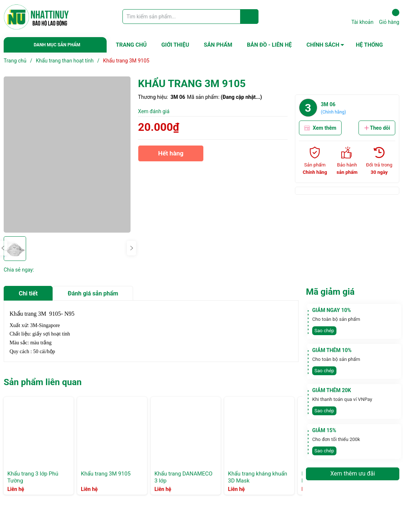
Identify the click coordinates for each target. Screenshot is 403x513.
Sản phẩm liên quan (43, 382)
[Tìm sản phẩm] (190, 16)
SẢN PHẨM (218, 45)
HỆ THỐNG (369, 45)
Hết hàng (171, 156)
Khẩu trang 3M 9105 (106, 473)
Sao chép (324, 330)
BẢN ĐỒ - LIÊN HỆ (269, 45)
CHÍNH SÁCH (322, 45)
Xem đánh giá (154, 111)
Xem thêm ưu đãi (352, 473)
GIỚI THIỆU (175, 45)
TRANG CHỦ (131, 45)
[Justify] (249, 16)
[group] (67, 154)
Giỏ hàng (389, 17)
